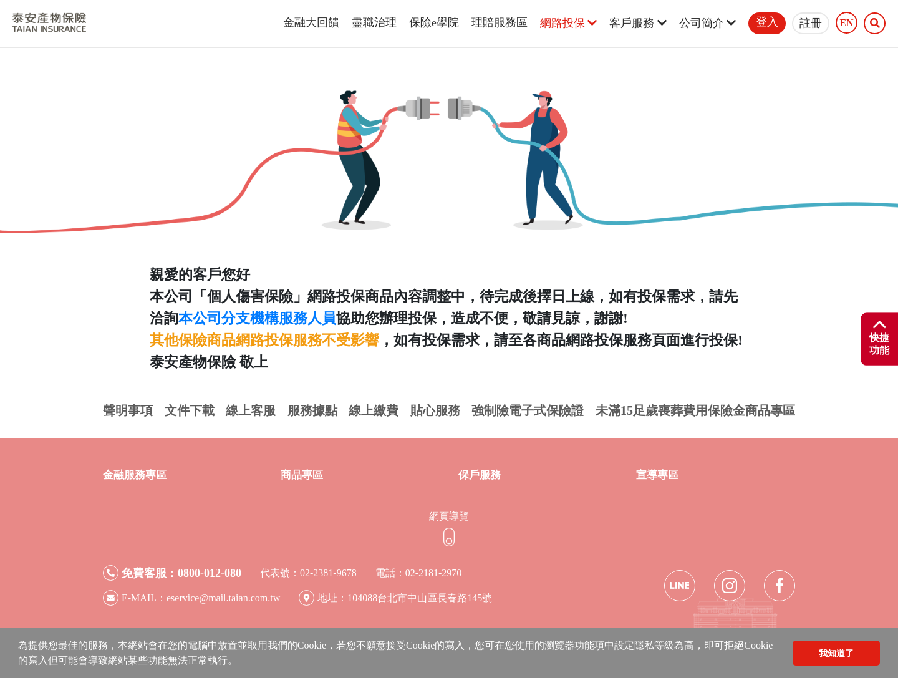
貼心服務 (435, 410)
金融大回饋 (311, 22)
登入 (767, 22)
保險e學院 (434, 22)
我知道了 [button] (836, 653)
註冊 (810, 23)
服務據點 (312, 410)
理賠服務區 (499, 22)
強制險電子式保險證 (527, 410)
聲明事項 (128, 410)
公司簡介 (707, 23)
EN (846, 23)
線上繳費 (373, 410)
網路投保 (568, 23)
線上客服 (251, 410)
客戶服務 (637, 23)
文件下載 (190, 410)
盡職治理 (374, 22)
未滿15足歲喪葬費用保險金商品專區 (695, 410)
